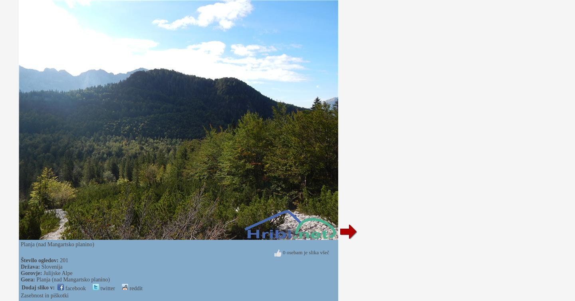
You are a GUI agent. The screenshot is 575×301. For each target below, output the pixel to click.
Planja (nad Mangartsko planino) (73, 280)
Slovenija (52, 267)
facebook (72, 288)
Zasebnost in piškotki (45, 296)
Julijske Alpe (58, 273)
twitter (104, 288)
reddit (132, 288)
